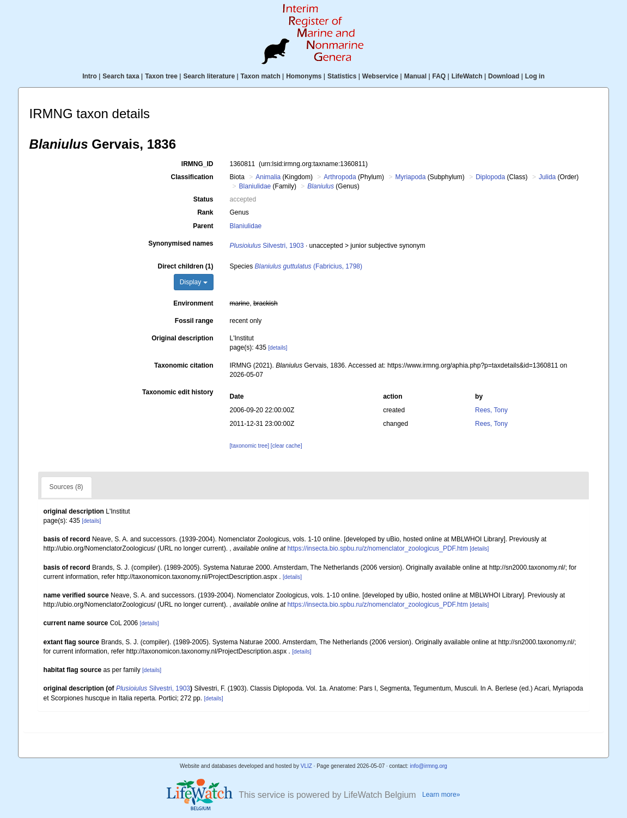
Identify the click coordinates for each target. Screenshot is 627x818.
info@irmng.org (428, 766)
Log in (535, 76)
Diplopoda (490, 177)
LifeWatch (467, 76)
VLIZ (306, 766)
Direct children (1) (185, 266)
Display (194, 282)
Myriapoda (410, 177)
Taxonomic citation (183, 365)
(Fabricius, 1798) (308, 266)
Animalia (268, 177)
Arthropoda (340, 177)
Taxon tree (161, 76)
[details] (277, 348)
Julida (547, 177)
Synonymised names (180, 243)
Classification (192, 177)
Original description (182, 338)
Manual (415, 76)
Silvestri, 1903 (267, 245)
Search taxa (120, 76)
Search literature (209, 76)
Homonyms (303, 76)
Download (503, 76)
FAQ (439, 76)
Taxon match (261, 76)
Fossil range (194, 321)
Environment (193, 303)
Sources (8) (66, 487)
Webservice (380, 76)
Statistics (341, 76)
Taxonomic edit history (177, 392)
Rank (205, 212)
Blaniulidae (255, 186)
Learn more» (441, 794)
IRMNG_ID (197, 164)
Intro (89, 76)
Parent (203, 226)
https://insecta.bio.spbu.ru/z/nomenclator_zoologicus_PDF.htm (377, 548)
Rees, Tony (491, 410)
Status (203, 199)
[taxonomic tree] (249, 446)
